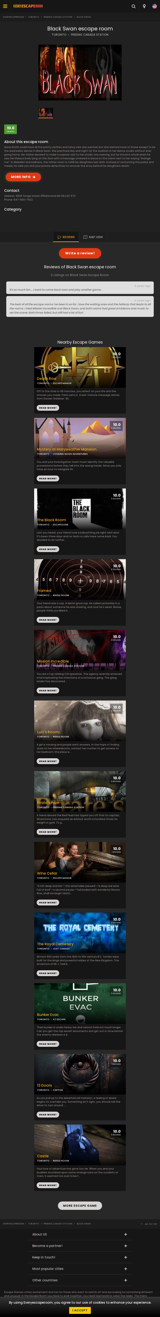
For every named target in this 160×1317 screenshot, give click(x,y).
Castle (43, 1156)
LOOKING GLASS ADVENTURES (70, 454)
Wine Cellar (47, 873)
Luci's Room (48, 732)
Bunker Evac (48, 1015)
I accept (80, 1310)
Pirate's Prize (48, 803)
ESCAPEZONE (60, 524)
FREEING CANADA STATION (90, 35)
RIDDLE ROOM (61, 595)
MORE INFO (21, 177)
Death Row (46, 379)
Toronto (33, 17)
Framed (44, 591)
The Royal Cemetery (55, 944)
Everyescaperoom (13, 17)
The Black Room (51, 520)
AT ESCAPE (59, 1019)
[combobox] (144, 6)
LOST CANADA (61, 948)
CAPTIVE (58, 1090)
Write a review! (80, 253)
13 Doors (44, 1085)
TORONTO (59, 35)
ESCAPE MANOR (62, 383)
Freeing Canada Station (58, 17)
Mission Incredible (53, 661)
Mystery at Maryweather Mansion (66, 449)
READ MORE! (48, 478)
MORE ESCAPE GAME (80, 1206)
